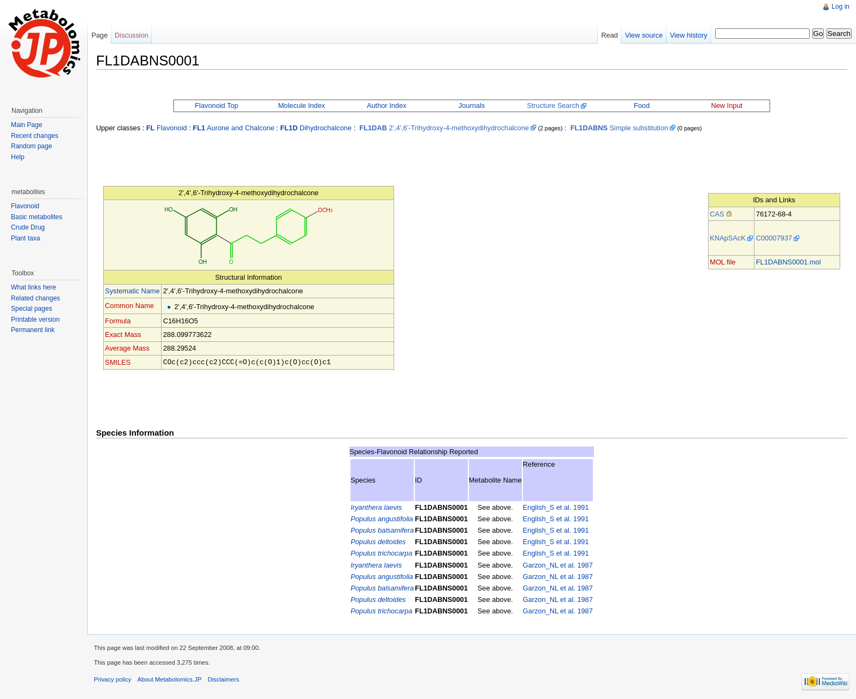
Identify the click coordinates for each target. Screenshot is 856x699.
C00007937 (774, 238)
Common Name (129, 306)
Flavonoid (166, 128)
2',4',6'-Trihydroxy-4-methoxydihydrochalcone (444, 128)
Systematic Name (132, 291)
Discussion (131, 35)
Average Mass (127, 348)
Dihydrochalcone (316, 128)
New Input (726, 105)
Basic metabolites (36, 217)
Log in (840, 6)
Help (18, 157)
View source (644, 35)
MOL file (722, 262)
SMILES (117, 362)
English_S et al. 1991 (556, 507)
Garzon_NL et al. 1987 (558, 565)
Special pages (31, 308)
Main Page (26, 125)
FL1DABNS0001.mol (788, 262)
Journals (472, 105)
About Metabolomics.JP (170, 679)
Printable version (35, 319)
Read (609, 35)
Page (99, 35)
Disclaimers (223, 679)
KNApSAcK (727, 238)
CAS (717, 214)
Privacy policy (112, 679)
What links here (33, 287)
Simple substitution (619, 128)
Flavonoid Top (216, 105)
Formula (117, 321)
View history (689, 35)
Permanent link (33, 330)
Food (642, 105)
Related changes (35, 298)
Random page (31, 146)
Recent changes (34, 136)
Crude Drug (28, 227)
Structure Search (553, 105)
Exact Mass (123, 334)
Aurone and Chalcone (233, 128)
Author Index (387, 105)
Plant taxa (25, 238)
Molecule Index (301, 105)
